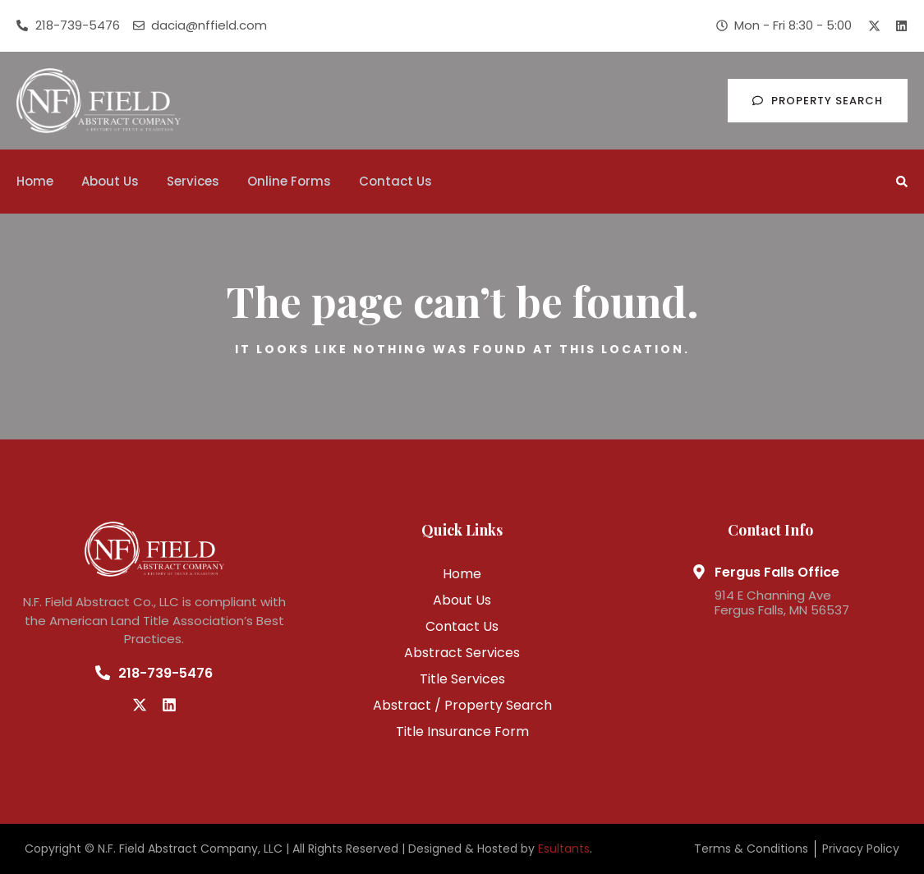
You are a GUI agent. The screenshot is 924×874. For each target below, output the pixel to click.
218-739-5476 (165, 673)
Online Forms (289, 181)
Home (34, 181)
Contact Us (395, 181)
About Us (110, 181)
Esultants (564, 848)
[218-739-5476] (102, 672)
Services (193, 181)
